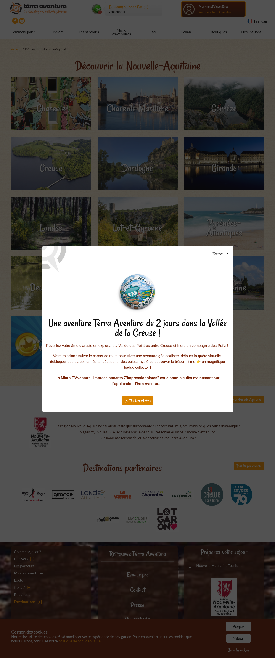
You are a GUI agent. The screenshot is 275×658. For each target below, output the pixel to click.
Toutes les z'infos (137, 400)
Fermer (222, 254)
